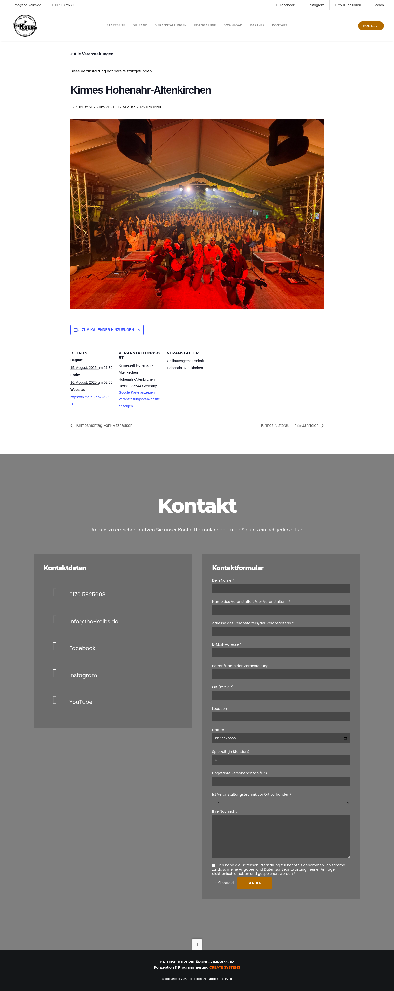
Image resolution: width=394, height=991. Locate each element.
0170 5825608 (63, 5)
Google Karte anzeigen (137, 392)
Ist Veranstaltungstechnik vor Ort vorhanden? (251, 787)
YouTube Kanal (348, 5)
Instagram (314, 5)
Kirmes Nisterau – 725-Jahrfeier (290, 425)
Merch (377, 5)
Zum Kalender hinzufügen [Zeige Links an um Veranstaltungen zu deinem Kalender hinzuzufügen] (108, 330)
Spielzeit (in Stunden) (230, 744)
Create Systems (224, 967)
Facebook (285, 5)
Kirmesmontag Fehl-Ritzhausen (104, 425)
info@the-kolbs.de (25, 5)
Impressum (223, 962)
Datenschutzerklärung (184, 962)
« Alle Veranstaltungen (91, 54)
